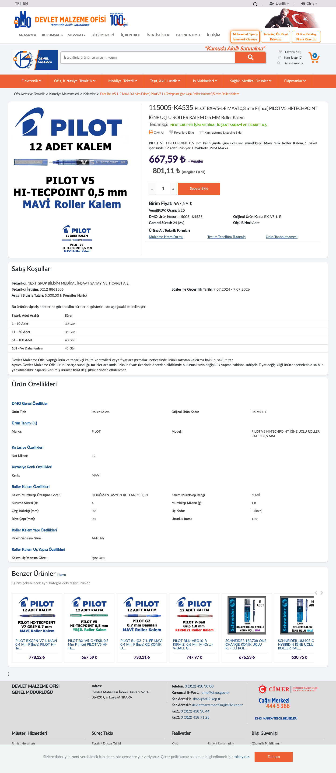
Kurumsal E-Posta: (186, 693)
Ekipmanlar (295, 81)
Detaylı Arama (290, 63)
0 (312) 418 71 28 (195, 717)
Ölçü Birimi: (242, 223)
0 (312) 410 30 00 (199, 686)
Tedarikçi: (19, 283)
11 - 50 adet (21, 332)
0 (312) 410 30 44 (195, 711)
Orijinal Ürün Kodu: (248, 217)
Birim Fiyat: (160, 203)
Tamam (274, 757)
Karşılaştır (290, 57)
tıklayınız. (242, 757)
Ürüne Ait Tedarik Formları (169, 230)
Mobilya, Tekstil (122, 81)
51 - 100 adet (22, 340)
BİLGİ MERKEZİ (102, 35)
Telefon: (178, 686)
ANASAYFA (27, 35)
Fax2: (176, 717)
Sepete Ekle (199, 188)
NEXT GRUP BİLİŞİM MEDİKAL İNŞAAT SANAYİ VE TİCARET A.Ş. (218, 125)
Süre (68, 315)
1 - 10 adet (20, 324)
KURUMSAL (52, 35)
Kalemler (89, 94)
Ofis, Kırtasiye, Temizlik (74, 81)
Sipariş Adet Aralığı (25, 315)
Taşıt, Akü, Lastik (165, 81)
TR (17, 3)
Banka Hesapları (23, 743)
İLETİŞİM (213, 35)
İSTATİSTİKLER (158, 35)
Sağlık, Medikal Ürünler (250, 81)
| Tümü (61, 575)
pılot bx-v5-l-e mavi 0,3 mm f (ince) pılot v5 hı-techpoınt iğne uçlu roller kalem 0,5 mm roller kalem (169, 94)
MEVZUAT (77, 35)
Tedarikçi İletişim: (25, 289)
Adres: (97, 686)
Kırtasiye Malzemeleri (64, 94)
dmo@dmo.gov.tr (215, 693)
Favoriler (290, 52)
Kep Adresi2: (182, 705)
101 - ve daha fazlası (27, 348)
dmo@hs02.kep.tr (206, 699)
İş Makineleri (205, 81)
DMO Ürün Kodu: (162, 217)
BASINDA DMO (188, 35)
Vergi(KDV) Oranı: (163, 210)
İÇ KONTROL (130, 35)
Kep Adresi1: (182, 699)
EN (25, 3)
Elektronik (31, 81)
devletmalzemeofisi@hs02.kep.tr (217, 705)
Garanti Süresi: (160, 223)
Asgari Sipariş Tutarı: (28, 295)
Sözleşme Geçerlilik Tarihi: (192, 289)
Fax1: (176, 711)
